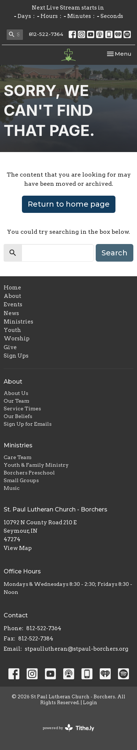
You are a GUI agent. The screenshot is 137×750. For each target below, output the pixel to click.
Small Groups (21, 480)
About (12, 296)
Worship (17, 338)
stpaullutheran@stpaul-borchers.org (76, 649)
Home (12, 287)
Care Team (17, 457)
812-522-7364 (46, 34)
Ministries (18, 321)
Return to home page (69, 204)
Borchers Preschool (29, 473)
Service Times (22, 408)
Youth (12, 330)
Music (12, 488)
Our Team (16, 401)
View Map (18, 548)
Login (90, 702)
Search (115, 252)
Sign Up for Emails (28, 424)
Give (10, 347)
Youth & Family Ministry (36, 465)
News (11, 313)
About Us (16, 393)
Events (13, 304)
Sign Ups (16, 355)
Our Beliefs (18, 416)
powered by (68, 728)
